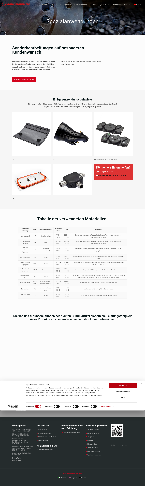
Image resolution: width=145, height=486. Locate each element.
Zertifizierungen (43, 440)
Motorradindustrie (93, 433)
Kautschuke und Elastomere (47, 437)
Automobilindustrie (93, 429)
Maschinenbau (92, 444)
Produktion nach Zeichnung (71, 432)
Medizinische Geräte (93, 451)
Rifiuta (123, 473)
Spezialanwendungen (94, 455)
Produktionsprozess (44, 433)
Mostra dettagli (105, 482)
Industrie (90, 440)
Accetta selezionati (123, 467)
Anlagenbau (91, 437)
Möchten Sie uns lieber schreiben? (112, 175)
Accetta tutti (123, 461)
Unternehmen (42, 429)
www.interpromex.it (121, 445)
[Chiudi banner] (142, 459)
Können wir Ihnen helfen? (45, 450)
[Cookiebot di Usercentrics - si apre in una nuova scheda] (13, 482)
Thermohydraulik (92, 448)
